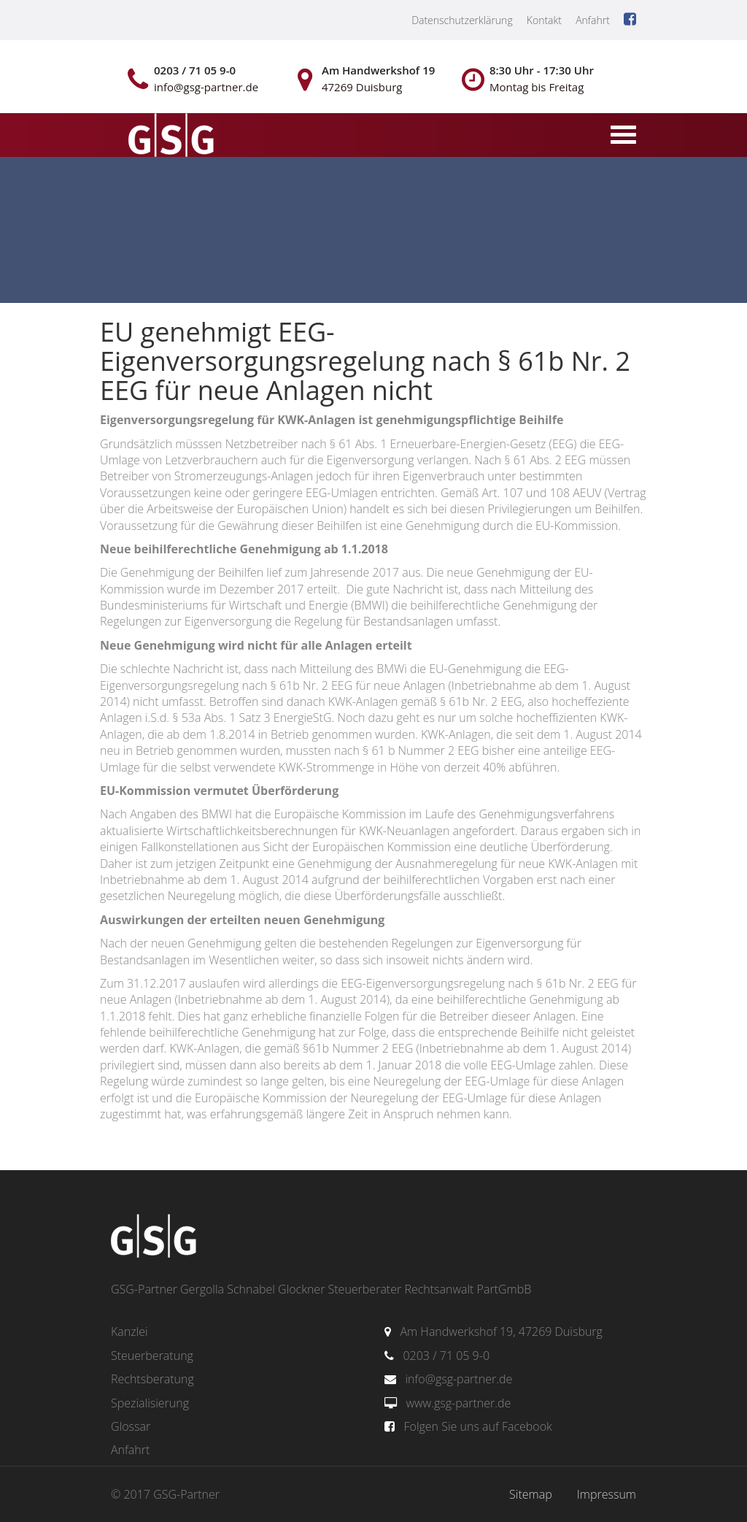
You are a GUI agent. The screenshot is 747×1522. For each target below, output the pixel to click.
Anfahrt (593, 20)
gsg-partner (169, 136)
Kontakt (544, 20)
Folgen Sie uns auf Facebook (477, 1426)
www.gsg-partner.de (458, 1403)
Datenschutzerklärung (462, 20)
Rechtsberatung (152, 1379)
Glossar (130, 1426)
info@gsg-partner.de (458, 1379)
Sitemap (530, 1494)
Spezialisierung (150, 1403)
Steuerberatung (152, 1356)
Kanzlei (129, 1331)
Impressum (606, 1494)
